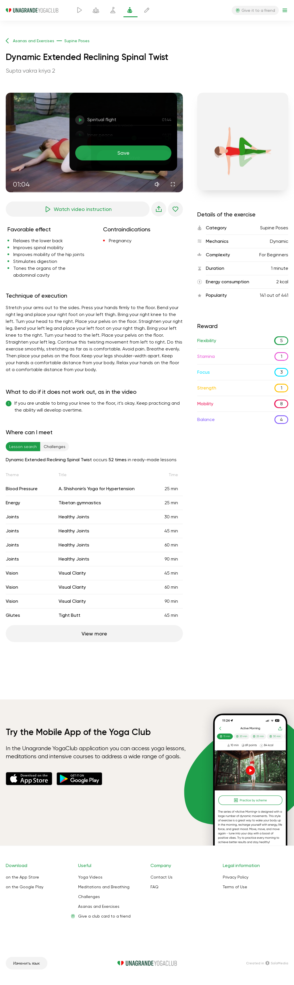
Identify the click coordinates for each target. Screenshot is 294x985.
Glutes (13, 615)
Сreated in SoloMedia (267, 963)
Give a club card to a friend (104, 916)
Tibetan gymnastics (80, 502)
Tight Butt (69, 615)
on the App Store (22, 877)
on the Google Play (24, 887)
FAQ (154, 887)
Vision (12, 573)
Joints (12, 516)
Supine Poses (274, 227)
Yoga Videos (90, 877)
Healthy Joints (74, 516)
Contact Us (161, 877)
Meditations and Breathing (103, 887)
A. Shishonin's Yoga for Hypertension (97, 488)
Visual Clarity (72, 573)
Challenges (89, 896)
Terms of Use (235, 887)
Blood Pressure (22, 488)
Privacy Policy (235, 877)
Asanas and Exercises (98, 906)
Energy (13, 502)
